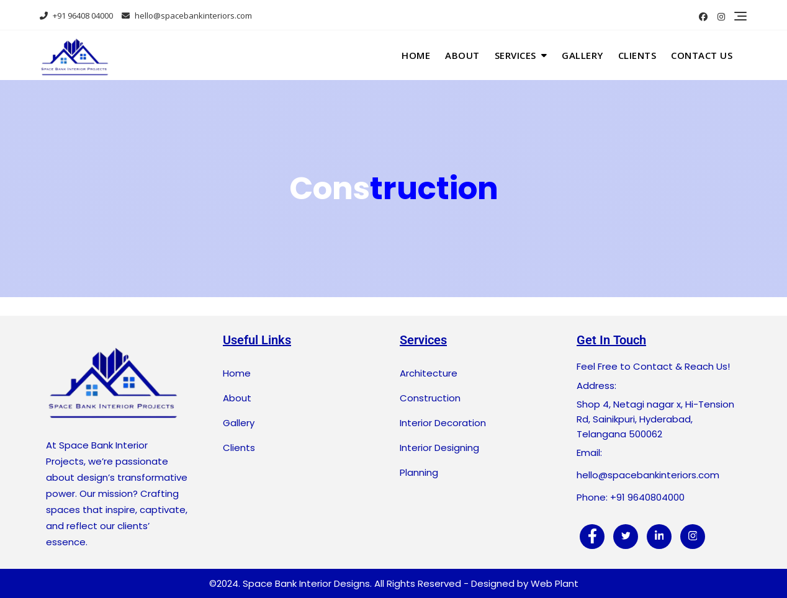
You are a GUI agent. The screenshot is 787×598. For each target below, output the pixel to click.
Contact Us (701, 55)
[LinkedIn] (659, 536)
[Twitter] (625, 536)
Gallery (582, 55)
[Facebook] (592, 536)
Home (416, 55)
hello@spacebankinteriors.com (187, 15)
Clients (637, 55)
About (462, 55)
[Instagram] (692, 536)
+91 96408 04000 (76, 15)
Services (515, 55)
